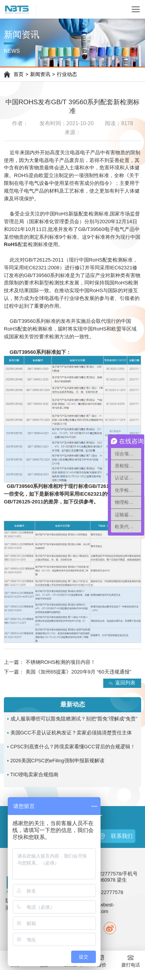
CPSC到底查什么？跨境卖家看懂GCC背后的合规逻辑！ (72, 746)
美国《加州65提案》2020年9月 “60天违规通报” (78, 672)
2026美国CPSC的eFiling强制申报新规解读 (57, 760)
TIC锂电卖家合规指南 (34, 774)
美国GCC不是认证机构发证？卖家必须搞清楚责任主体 (71, 733)
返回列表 (125, 683)
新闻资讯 (40, 74)
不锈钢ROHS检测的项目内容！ (61, 662)
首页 (19, 74)
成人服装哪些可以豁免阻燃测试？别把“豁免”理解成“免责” (74, 719)
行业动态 (67, 74)
